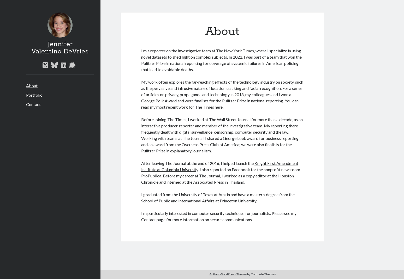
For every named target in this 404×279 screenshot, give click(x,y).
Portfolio (34, 94)
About (32, 85)
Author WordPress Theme (228, 274)
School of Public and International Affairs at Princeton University (198, 200)
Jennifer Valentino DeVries (59, 48)
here (219, 106)
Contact (33, 104)
